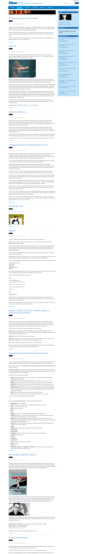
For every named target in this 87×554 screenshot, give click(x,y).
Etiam (60, 12)
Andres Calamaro (18, 185)
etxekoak (31, 247)
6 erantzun (11, 217)
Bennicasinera (19, 199)
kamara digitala (20, 138)
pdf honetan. (35, 486)
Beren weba (11, 160)
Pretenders (15, 175)
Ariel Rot (10, 185)
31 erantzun (11, 441)
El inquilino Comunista (17, 171)
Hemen (32, 506)
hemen (45, 404)
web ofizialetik (31, 105)
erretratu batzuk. (50, 138)
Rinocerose (12, 196)
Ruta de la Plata (17, 28)
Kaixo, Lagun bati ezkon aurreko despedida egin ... (66, 57)
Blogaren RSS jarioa (65, 22)
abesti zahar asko (37, 56)
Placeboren (12, 191)
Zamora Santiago (41, 28)
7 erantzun (11, 489)
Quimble (34, 232)
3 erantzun (11, 41)
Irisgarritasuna (68, 552)
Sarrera (12, 7)
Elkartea (42, 7)
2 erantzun (11, 140)
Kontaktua (75, 552)
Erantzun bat (11, 202)
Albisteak (35, 7)
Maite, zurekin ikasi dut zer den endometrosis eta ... (66, 75)
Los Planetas (11, 180)
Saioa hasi (76, 0)
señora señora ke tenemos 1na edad (67, 86)
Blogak (20, 7)
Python (66, 550)
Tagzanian (28, 32)
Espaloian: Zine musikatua (25, 465)
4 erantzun (11, 107)
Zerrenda (49, 7)
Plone (62, 550)
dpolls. (39, 232)
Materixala (27, 7)
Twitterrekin (50, 32)
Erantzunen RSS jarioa (66, 24)
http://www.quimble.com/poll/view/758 (17, 275)
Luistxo (10, 236)
